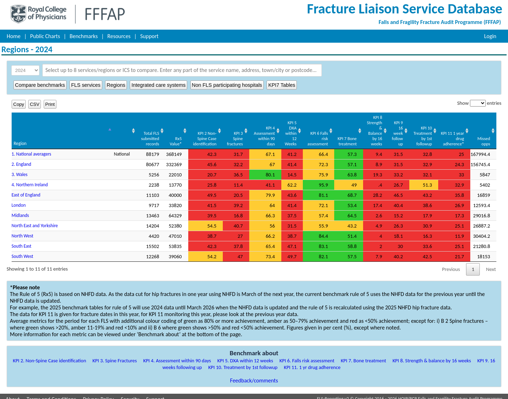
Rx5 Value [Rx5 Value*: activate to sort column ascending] (157, 136)
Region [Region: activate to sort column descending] (20, 138)
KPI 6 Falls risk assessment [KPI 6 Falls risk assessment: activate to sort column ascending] (306, 133)
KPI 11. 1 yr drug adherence (312, 362)
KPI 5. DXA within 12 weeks (245, 355)
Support (149, 36)
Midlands (20, 210)
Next (491, 264)
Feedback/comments (254, 375)
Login (490, 36)
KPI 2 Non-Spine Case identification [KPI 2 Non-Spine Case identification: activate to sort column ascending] (188, 133)
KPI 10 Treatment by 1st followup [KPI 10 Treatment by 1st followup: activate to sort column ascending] (420, 130)
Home (13, 36)
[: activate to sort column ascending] (104, 128)
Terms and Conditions (51, 394)
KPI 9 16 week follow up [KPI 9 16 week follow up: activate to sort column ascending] (392, 128)
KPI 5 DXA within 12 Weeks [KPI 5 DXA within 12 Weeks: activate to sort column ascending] (278, 128)
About (13, 394)
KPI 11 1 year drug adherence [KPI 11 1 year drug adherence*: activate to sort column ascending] (451, 133)
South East (21, 241)
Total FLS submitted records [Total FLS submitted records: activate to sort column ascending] (131, 133)
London (19, 200)
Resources (119, 36)
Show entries (479, 103)
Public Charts (45, 36)
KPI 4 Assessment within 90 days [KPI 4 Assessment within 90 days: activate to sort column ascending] (250, 130)
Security (130, 394)
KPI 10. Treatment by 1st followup (242, 362)
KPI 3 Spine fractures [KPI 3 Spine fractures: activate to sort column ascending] (218, 133)
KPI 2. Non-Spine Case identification (49, 355)
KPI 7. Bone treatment (363, 355)
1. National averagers (31, 149)
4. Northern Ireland (30, 179)
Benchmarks (84, 36)
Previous (451, 264)
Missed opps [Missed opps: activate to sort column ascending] (483, 136)
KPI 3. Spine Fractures (114, 355)
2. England (21, 159)
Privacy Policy (98, 394)
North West (22, 231)
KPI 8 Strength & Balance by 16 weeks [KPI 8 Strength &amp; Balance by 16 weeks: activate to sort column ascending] (365, 130)
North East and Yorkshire (35, 220)
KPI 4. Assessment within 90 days (177, 355)
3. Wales (19, 169)
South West (22, 251)
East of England (26, 190)
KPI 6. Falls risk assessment (307, 355)
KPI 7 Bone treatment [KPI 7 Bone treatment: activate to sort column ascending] (337, 136)
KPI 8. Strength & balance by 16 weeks (431, 355)
